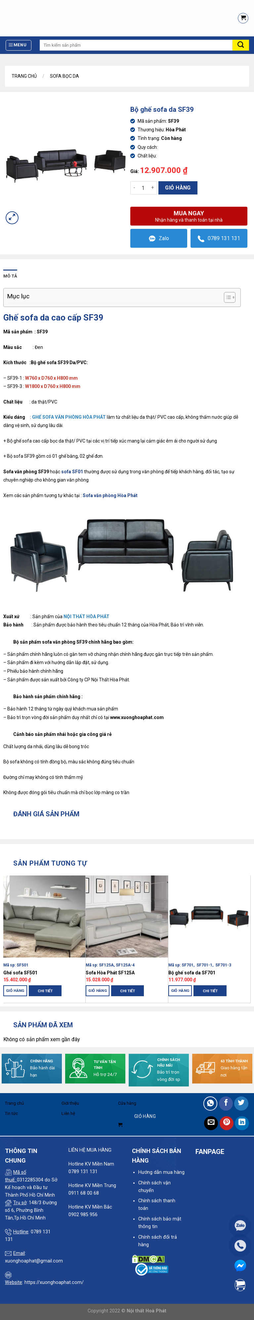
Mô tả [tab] (10, 276)
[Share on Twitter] (241, 1103)
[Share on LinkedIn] (242, 1123)
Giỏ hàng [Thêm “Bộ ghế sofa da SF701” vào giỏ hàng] (180, 990)
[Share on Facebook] (226, 1103)
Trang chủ (24, 76)
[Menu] (19, 45)
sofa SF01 (72, 471)
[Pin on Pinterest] (227, 1123)
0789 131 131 (219, 238)
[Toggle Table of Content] (226, 297)
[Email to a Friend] (211, 1123)
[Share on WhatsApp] (210, 1103)
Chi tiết (45, 991)
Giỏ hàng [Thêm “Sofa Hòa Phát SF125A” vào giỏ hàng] (97, 990)
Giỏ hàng (178, 188)
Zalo (159, 238)
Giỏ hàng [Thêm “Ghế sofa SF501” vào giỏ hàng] (15, 990)
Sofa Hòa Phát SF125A (110, 972)
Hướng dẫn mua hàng (161, 1172)
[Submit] (241, 45)
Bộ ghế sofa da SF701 (191, 972)
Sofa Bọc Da (64, 76)
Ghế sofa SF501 (20, 972)
